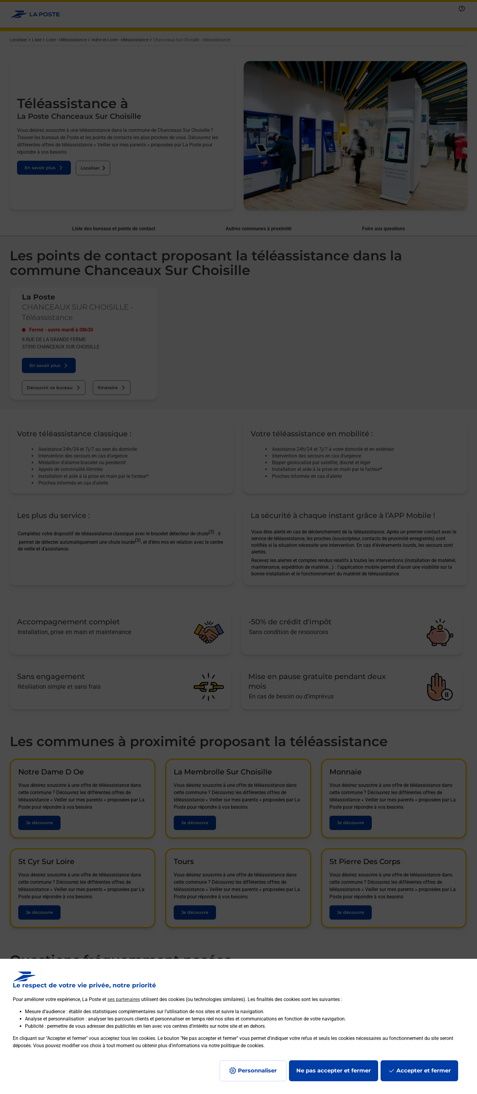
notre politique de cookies (236, 1045)
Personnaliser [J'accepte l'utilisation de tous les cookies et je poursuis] (257, 1070)
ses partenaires (123, 999)
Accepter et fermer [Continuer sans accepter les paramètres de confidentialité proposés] (423, 1070)
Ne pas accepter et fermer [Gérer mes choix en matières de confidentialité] (333, 1070)
